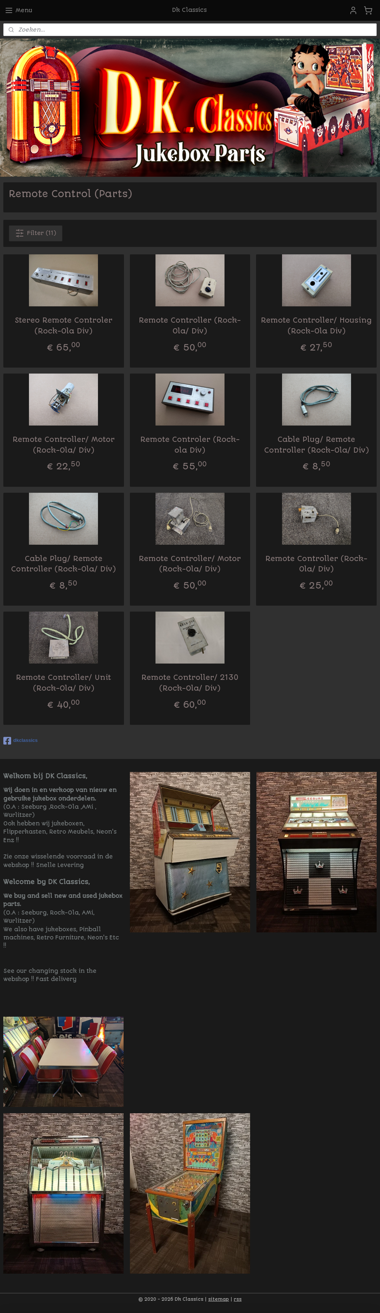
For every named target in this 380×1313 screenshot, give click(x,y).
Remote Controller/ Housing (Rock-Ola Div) (316, 325)
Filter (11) (35, 233)
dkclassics (20, 740)
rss (238, 1299)
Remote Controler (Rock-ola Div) (190, 444)
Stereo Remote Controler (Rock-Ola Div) (63, 325)
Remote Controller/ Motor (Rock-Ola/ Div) (64, 444)
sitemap (218, 1299)
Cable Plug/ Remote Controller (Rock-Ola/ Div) (316, 444)
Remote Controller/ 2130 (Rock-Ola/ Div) (190, 683)
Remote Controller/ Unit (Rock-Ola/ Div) (63, 683)
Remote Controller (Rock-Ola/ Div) (190, 325)
